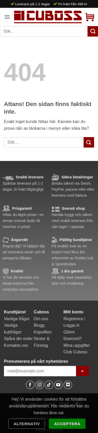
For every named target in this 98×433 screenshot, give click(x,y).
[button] (7, 16)
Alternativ (27, 424)
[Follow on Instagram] (39, 385)
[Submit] (89, 142)
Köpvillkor (43, 332)
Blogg (39, 325)
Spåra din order (18, 338)
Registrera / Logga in (74, 322)
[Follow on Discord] (68, 385)
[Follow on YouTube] (58, 385)
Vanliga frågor (17, 319)
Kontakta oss (16, 345)
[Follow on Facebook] (30, 385)
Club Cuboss (76, 352)
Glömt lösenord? (73, 335)
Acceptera (67, 424)
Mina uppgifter (77, 345)
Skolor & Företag (41, 342)
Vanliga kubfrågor (13, 328)
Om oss (41, 319)
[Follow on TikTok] (49, 385)
